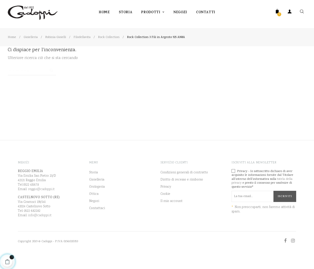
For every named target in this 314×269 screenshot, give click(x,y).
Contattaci (97, 221)
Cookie (165, 207)
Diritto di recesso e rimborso (181, 193)
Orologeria (97, 200)
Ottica (94, 207)
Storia (93, 186)
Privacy (165, 200)
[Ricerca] (32, 82)
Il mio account (171, 214)
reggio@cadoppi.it (41, 202)
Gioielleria (96, 193)
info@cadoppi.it (39, 229)
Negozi (94, 214)
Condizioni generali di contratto (184, 186)
